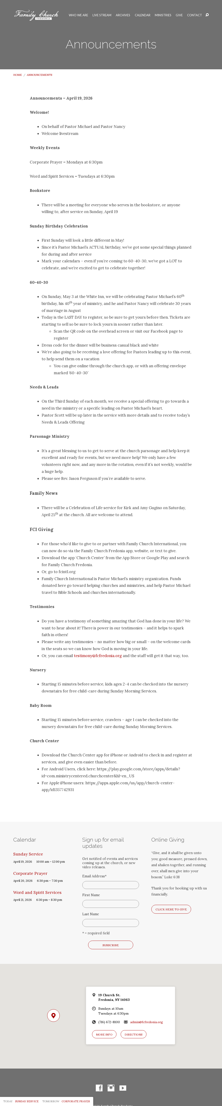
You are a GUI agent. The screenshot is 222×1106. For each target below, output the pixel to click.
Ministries (163, 15)
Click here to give (171, 909)
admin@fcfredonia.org (146, 1022)
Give (179, 15)
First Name (91, 895)
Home (17, 75)
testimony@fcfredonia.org (98, 655)
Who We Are (78, 15)
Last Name (90, 914)
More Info (104, 1034)
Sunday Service (28, 854)
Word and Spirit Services (37, 892)
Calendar (142, 15)
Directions (133, 1034)
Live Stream (102, 15)
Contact (194, 15)
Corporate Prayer (30, 873)
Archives (123, 15)
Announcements (39, 75)
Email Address (94, 876)
